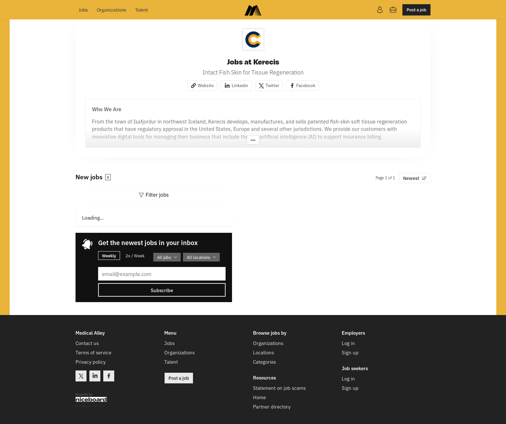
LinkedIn (94, 375)
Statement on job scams (279, 387)
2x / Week (135, 255)
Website (206, 85)
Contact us (87, 343)
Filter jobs (157, 194)
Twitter (272, 85)
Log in (348, 343)
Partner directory (271, 406)
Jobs (83, 9)
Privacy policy (91, 361)
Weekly (109, 255)
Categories (264, 361)
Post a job (416, 9)
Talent (141, 9)
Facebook (305, 85)
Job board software (90, 406)
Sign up (350, 352)
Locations (263, 352)
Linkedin (240, 85)
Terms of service (93, 352)
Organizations (111, 9)
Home (259, 397)
